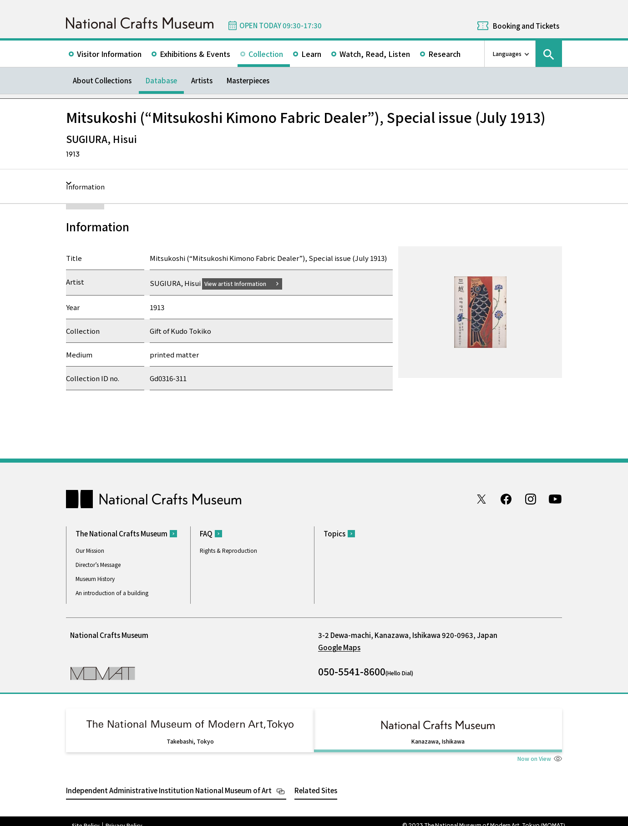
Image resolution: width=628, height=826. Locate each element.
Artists (202, 80)
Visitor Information (109, 53)
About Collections (102, 80)
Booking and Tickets (526, 26)
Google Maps (339, 647)
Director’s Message (98, 564)
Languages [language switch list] (507, 53)
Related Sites (315, 781)
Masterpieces (248, 80)
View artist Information (241, 283)
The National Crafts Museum (121, 533)
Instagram (530, 498)
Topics (334, 533)
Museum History (95, 578)
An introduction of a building (112, 593)
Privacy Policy (124, 817)
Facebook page (506, 498)
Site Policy (86, 817)
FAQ (206, 533)
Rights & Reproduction (228, 550)
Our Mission (90, 550)
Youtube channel (555, 498)
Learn (311, 53)
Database (161, 80)
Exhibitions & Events (195, 53)
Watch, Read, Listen (374, 53)
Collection (265, 53)
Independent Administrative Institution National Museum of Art (169, 781)
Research (444, 53)
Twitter (481, 498)
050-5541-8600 (351, 671)
